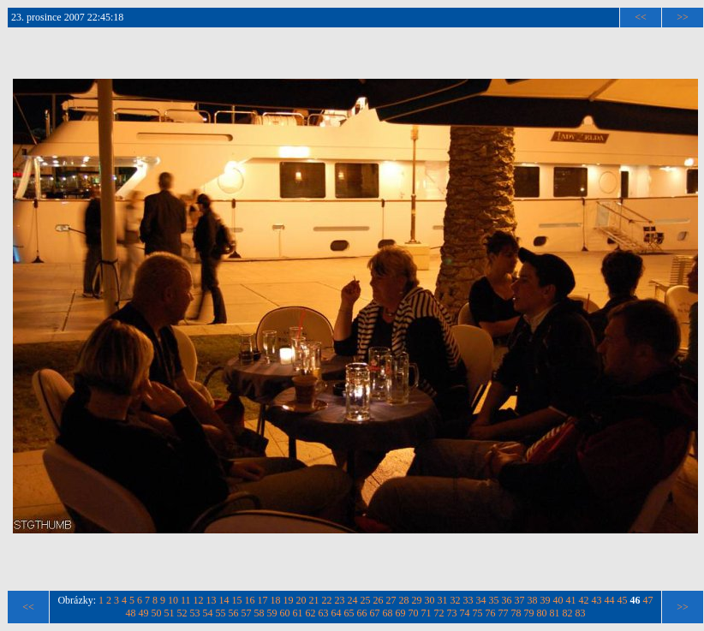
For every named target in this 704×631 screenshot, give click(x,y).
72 (439, 613)
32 (455, 600)
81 (555, 613)
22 (327, 600)
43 (597, 600)
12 (199, 600)
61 (298, 613)
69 (401, 613)
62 (311, 613)
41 (571, 600)
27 (391, 600)
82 (568, 613)
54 (208, 613)
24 (353, 600)
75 (478, 613)
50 (157, 613)
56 (234, 613)
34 (481, 600)
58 (259, 613)
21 (314, 600)
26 (378, 600)
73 (452, 613)
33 (468, 600)
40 (558, 600)
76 (491, 613)
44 (610, 600)
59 (272, 613)
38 (533, 600)
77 (503, 613)
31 (443, 600)
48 (131, 613)
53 (195, 613)
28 (404, 600)
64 (336, 613)
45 (622, 600)
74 (465, 613)
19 (288, 600)
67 (375, 613)
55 (221, 613)
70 (414, 613)
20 (301, 600)
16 (250, 600)
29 (417, 600)
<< (641, 17)
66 (362, 613)
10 (173, 600)
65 (349, 613)
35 (494, 600)
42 (584, 600)
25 (366, 600)
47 (648, 600)
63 (324, 613)
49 (144, 613)
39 (545, 600)
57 (247, 613)
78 (516, 613)
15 (237, 600)
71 (426, 613)
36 (507, 600)
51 (169, 613)
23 (340, 600)
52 (182, 613)
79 (529, 613)
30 (430, 600)
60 (285, 613)
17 (263, 600)
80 (542, 613)
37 (520, 600)
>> (683, 17)
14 (224, 600)
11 (186, 600)
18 (276, 600)
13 (211, 600)
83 (581, 613)
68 (388, 613)
